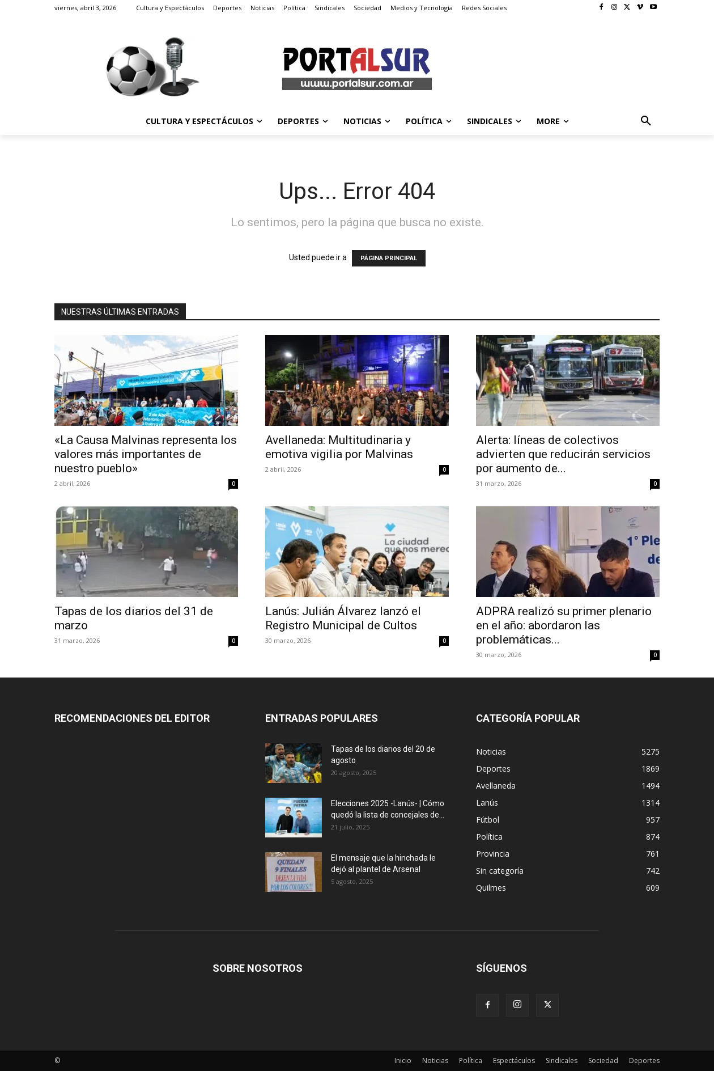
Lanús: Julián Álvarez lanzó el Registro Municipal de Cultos (343, 618)
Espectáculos (514, 1060)
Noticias (435, 1060)
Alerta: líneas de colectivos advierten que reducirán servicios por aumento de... (563, 454)
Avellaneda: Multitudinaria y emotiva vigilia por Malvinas (339, 447)
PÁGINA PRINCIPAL (388, 258)
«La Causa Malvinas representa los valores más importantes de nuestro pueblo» (145, 454)
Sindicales (561, 1060)
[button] (646, 121)
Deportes (644, 1060)
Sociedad (603, 1060)
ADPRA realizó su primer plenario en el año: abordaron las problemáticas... (564, 625)
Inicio (402, 1060)
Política (470, 1060)
